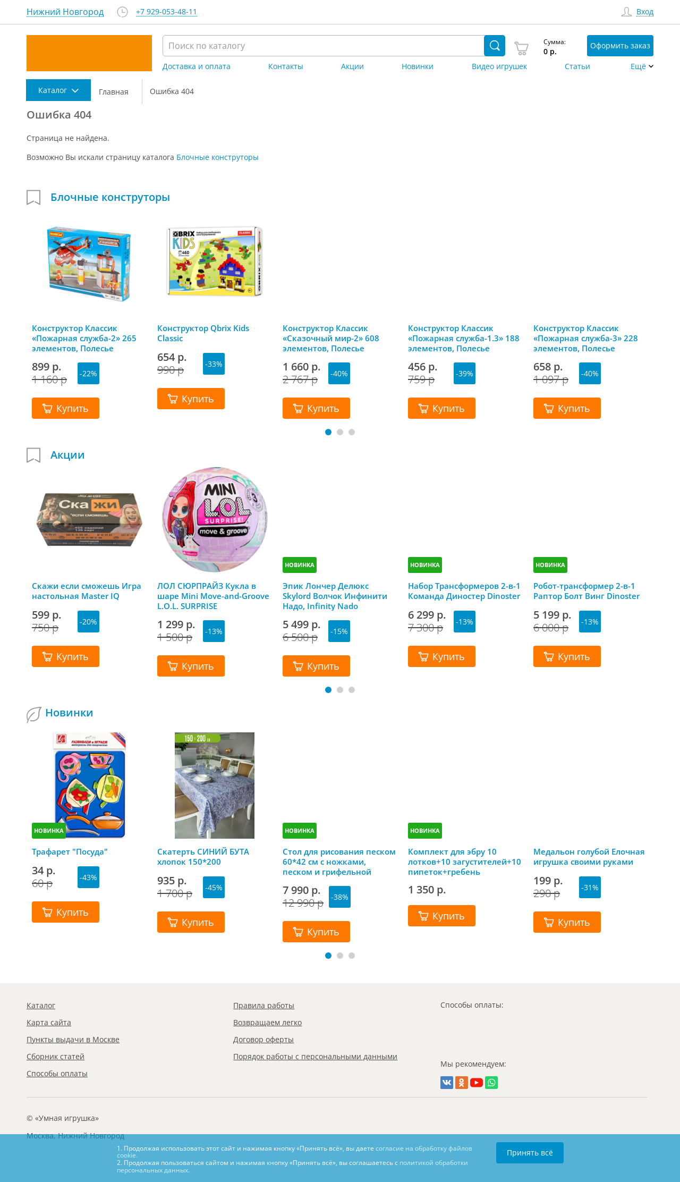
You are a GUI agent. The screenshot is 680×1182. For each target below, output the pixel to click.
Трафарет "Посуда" (70, 852)
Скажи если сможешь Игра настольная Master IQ (86, 591)
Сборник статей (55, 1056)
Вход (644, 11)
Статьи (577, 66)
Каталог (41, 1005)
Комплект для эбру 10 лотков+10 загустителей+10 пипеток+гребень (464, 861)
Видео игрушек (499, 66)
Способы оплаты (57, 1073)
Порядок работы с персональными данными (315, 1056)
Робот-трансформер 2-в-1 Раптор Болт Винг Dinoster (586, 591)
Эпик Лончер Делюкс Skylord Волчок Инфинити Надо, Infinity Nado (335, 596)
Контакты (285, 66)
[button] (328, 432)
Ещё (638, 66)
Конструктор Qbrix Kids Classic (203, 333)
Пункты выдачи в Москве (73, 1039)
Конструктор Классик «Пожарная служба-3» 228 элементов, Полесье (585, 338)
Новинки (418, 66)
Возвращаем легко (267, 1022)
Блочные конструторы (217, 157)
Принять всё (530, 1152)
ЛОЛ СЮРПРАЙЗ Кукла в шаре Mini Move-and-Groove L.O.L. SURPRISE (213, 596)
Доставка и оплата (197, 66)
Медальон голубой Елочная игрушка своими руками (589, 857)
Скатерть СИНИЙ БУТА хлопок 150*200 (203, 857)
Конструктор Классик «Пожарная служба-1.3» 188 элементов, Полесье (464, 338)
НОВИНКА (299, 565)
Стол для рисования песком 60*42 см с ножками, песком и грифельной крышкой (339, 861)
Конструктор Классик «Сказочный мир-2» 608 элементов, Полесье (331, 338)
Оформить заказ (620, 45)
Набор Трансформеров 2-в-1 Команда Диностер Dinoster (464, 591)
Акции (352, 66)
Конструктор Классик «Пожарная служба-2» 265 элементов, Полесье (84, 338)
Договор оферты (263, 1039)
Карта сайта (49, 1022)
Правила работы (263, 1005)
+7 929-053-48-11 (166, 11)
